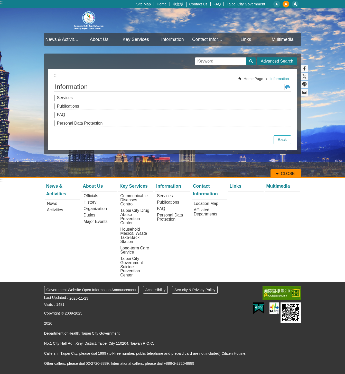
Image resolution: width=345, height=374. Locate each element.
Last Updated (55, 297)
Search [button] (251, 61)
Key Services (136, 39)
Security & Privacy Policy (194, 290)
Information (172, 39)
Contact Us (198, 4)
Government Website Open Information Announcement (91, 290)
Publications (68, 106)
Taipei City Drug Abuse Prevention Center (134, 216)
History (89, 202)
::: (1, 2)
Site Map (143, 4)
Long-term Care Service (134, 250)
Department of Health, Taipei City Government (89, 20)
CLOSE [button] (288, 173)
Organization (95, 208)
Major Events (95, 221)
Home (161, 4)
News (52, 203)
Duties (89, 215)
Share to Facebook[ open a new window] (304, 68)
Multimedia (282, 39)
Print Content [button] (287, 87)
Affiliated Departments (205, 212)
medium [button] (286, 4)
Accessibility (155, 290)
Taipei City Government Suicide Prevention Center (131, 266)
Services (65, 97)
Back (282, 139)
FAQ (217, 4)
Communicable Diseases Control (134, 200)
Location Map (206, 203)
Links (246, 39)
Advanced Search (277, 61)
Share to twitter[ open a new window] (304, 76)
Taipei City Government (246, 4)
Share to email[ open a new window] (304, 92)
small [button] (276, 4)
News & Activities (62, 39)
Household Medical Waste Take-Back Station (133, 235)
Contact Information (210, 39)
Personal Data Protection (80, 123)
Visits (48, 304)
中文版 (178, 4)
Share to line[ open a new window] (304, 84)
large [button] (295, 4)
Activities (55, 210)
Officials (90, 196)
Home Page (253, 79)
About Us (99, 39)
